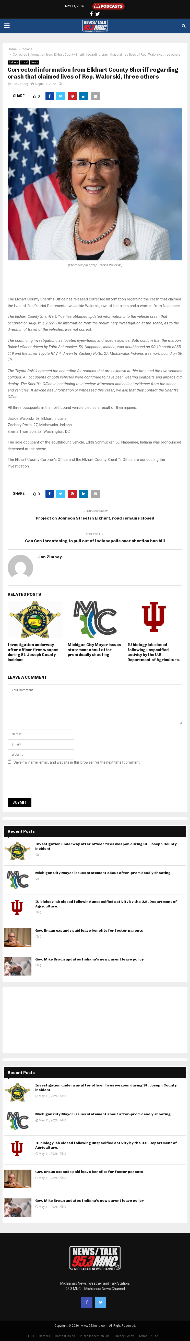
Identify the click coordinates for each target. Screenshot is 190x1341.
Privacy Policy (124, 1336)
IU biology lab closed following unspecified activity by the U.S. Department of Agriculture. (153, 652)
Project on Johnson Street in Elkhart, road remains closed (95, 518)
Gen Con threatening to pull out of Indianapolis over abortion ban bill (95, 540)
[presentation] (46, 783)
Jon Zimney (20, 84)
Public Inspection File (95, 1336)
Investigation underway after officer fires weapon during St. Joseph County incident (33, 652)
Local (24, 62)
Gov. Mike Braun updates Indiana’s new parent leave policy (89, 959)
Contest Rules (65, 1336)
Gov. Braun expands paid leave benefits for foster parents (89, 930)
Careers (44, 1336)
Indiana (13, 62)
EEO (31, 1336)
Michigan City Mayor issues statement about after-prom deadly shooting (94, 649)
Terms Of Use (148, 1336)
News (34, 62)
